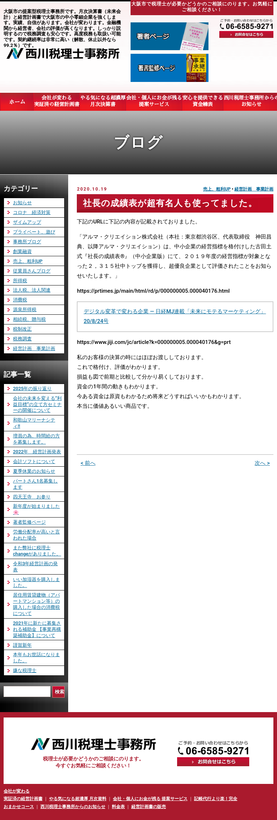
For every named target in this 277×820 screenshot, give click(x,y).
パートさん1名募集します (35, 484)
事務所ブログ (27, 241)
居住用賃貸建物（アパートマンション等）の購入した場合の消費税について (36, 604)
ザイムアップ (27, 222)
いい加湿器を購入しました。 (36, 582)
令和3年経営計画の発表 (35, 566)
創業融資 (22, 251)
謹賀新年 (22, 645)
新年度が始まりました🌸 (36, 509)
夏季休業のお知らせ (34, 471)
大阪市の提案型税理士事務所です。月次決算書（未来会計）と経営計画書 (62, 14)
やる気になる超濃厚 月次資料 (77, 798)
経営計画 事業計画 (253, 189)
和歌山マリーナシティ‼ (34, 423)
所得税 (20, 280)
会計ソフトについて (34, 461)
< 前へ (87, 463)
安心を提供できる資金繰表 (203, 101)
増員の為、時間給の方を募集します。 (36, 439)
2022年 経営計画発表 (37, 451)
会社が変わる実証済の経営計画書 (56, 101)
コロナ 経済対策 (31, 212)
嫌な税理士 (24, 670)
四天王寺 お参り (31, 497)
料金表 (118, 806)
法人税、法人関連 (31, 290)
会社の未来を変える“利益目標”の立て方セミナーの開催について (37, 404)
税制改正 (22, 329)
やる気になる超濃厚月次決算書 (103, 101)
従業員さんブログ (31, 271)
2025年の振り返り (32, 388)
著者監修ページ (29, 522)
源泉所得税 (24, 309)
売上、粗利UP (216, 189)
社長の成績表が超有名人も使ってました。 (170, 203)
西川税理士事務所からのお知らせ (72, 806)
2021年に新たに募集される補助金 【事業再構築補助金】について (37, 629)
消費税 (20, 299)
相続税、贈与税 (29, 319)
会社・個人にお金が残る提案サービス (154, 101)
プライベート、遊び (34, 232)
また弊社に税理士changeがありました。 (37, 551)
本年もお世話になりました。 (36, 657)
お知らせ (22, 202)
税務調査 (22, 338)
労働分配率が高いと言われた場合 (36, 535)
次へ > (262, 463)
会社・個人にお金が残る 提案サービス (150, 798)
